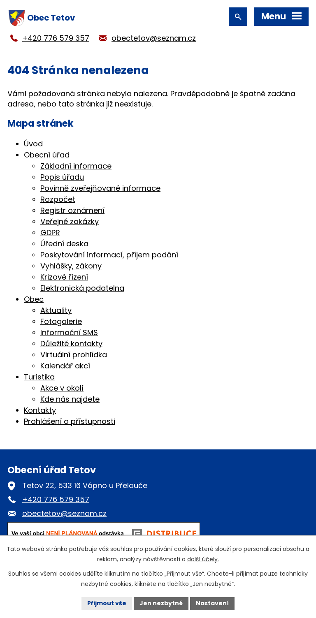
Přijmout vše (106, 603)
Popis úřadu (62, 177)
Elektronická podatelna (82, 288)
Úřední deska (64, 243)
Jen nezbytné (161, 603)
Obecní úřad (47, 155)
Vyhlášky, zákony (71, 266)
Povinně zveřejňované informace (100, 188)
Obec (34, 299)
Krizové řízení (64, 277)
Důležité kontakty (71, 343)
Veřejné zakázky (69, 221)
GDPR (50, 232)
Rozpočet (57, 199)
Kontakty (40, 410)
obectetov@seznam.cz (154, 38)
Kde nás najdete (70, 399)
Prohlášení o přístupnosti (69, 421)
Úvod (33, 144)
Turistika (39, 377)
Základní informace (76, 166)
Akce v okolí (62, 388)
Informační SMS (69, 332)
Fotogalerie (61, 321)
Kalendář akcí (65, 366)
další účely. (203, 559)
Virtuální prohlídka (73, 355)
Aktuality (56, 310)
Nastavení (212, 603)
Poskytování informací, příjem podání (109, 255)
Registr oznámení (72, 210)
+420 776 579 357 (55, 38)
